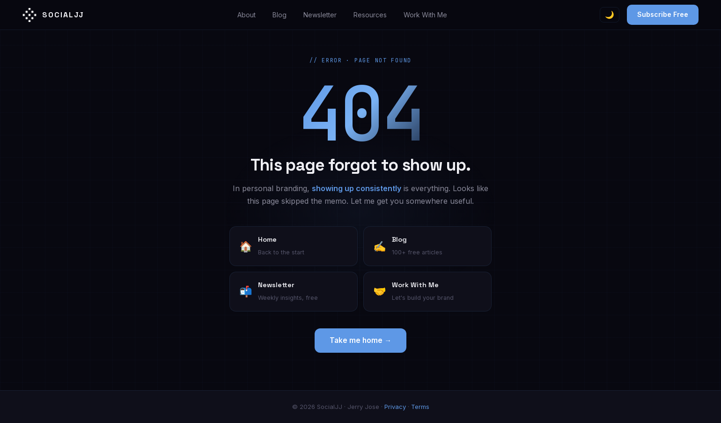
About (246, 15)
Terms (420, 406)
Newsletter (320, 15)
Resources (370, 15)
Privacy (395, 406)
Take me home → (360, 340)
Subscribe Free (662, 14)
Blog (279, 15)
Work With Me (425, 15)
